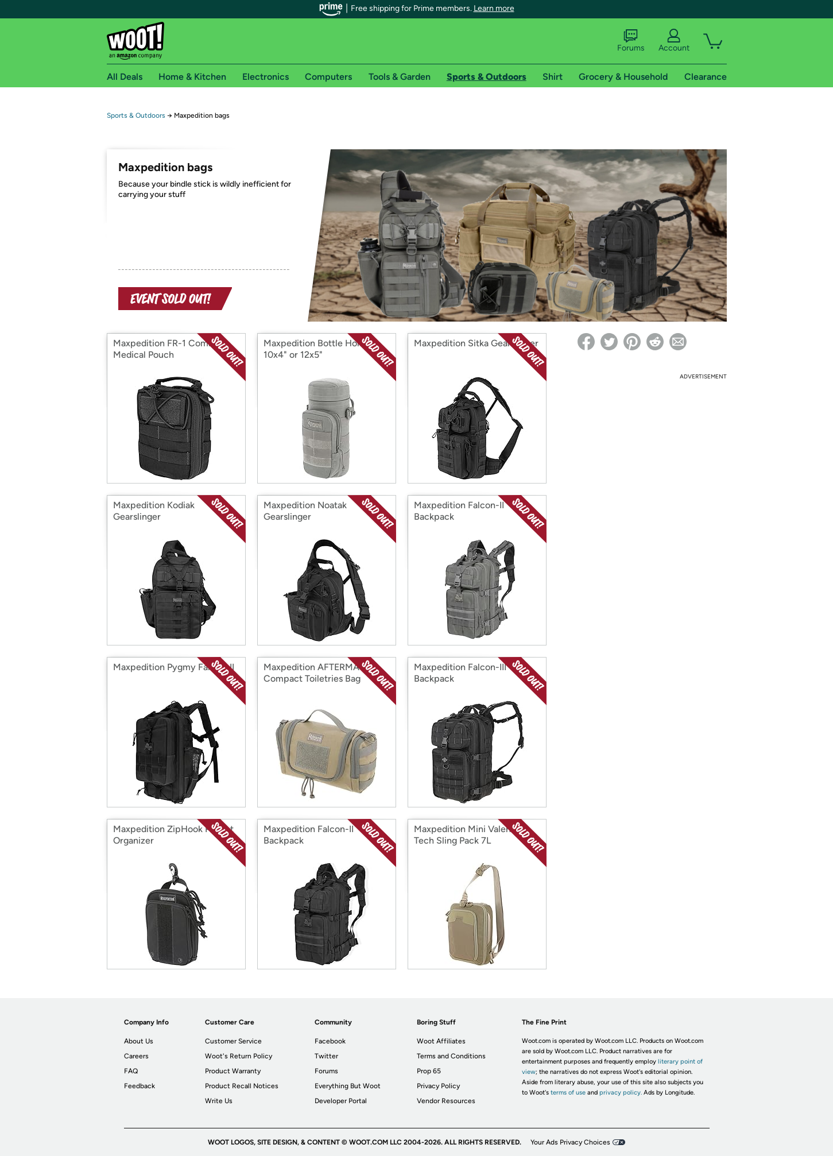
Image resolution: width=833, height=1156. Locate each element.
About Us (138, 1041)
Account (673, 41)
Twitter (326, 1056)
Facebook (330, 1041)
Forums (631, 41)
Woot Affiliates (441, 1041)
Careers (136, 1056)
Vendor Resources (446, 1101)
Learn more (494, 8)
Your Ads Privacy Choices (570, 1142)
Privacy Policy (438, 1086)
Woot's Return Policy (238, 1056)
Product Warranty (233, 1071)
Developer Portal (341, 1101)
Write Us (219, 1101)
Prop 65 (429, 1071)
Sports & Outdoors (136, 115)
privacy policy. (620, 1092)
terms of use (568, 1092)
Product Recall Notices (241, 1086)
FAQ (131, 1071)
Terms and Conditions (451, 1056)
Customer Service (233, 1041)
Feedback (139, 1086)
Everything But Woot (348, 1086)
